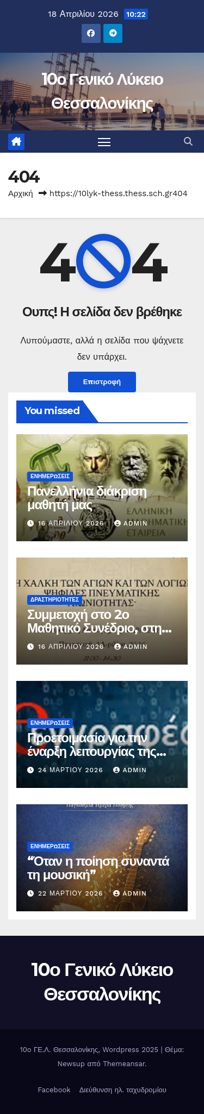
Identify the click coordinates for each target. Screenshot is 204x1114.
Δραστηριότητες (54, 600)
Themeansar (124, 1064)
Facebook (54, 1090)
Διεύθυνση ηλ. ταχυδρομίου (122, 1090)
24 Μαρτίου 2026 (72, 770)
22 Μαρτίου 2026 (72, 893)
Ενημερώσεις (50, 476)
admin (131, 523)
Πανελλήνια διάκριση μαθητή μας (86, 497)
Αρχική (20, 193)
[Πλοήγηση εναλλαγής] (104, 141)
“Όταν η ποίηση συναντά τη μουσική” (98, 868)
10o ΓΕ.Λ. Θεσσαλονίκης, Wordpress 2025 (90, 1050)
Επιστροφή (102, 382)
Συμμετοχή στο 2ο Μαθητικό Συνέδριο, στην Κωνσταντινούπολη (97, 627)
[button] (188, 141)
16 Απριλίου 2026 (72, 523)
